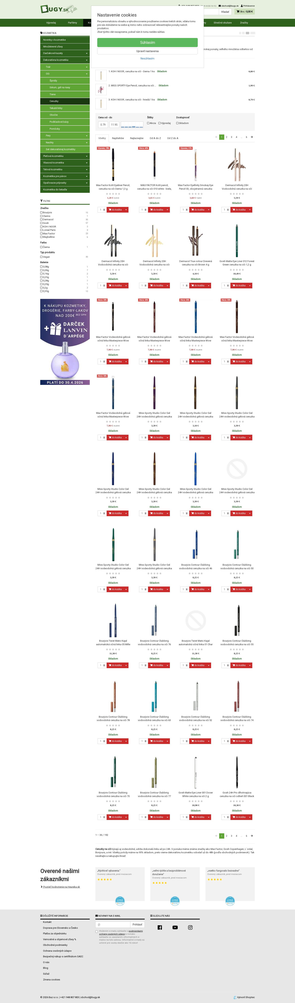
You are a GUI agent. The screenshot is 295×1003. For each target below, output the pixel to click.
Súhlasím (147, 42)
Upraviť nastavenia (147, 51)
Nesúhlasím (147, 58)
